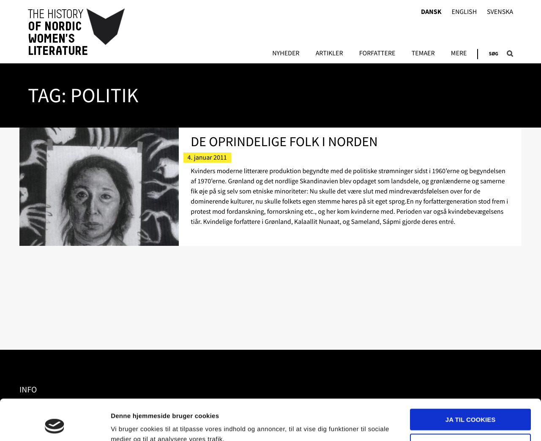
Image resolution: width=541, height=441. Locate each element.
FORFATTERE (377, 53)
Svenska (500, 12)
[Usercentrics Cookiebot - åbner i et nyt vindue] (55, 424)
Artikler (329, 53)
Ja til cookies (470, 381)
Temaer (423, 53)
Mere (459, 53)
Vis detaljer (128, 424)
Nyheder (285, 53)
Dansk (431, 12)
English (464, 12)
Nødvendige (470, 405)
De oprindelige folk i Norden (284, 141)
